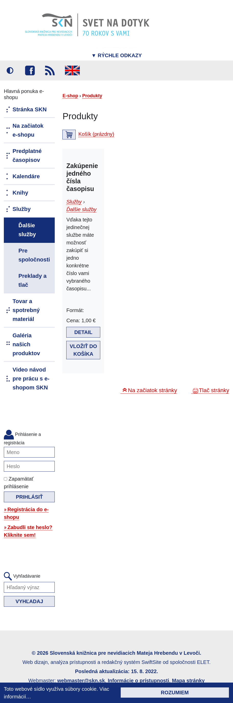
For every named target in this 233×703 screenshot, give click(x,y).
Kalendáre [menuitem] (26, 176)
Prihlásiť (29, 497)
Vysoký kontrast (10, 70)
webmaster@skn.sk (81, 680)
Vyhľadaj (29, 601)
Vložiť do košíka (83, 350)
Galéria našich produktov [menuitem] (26, 344)
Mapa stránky (188, 680)
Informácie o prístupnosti (138, 680)
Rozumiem (175, 692)
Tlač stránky (214, 390)
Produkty (92, 95)
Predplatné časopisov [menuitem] (27, 155)
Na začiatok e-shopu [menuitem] (28, 130)
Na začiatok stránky (152, 390)
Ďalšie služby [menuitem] (27, 229)
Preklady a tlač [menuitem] (32, 280)
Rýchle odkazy (116, 55)
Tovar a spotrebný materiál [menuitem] (26, 310)
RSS (50, 70)
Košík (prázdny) (96, 134)
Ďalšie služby (81, 209)
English (72, 70)
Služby (74, 202)
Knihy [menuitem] (20, 192)
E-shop (70, 95)
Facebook (30, 70)
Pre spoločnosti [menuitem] (34, 255)
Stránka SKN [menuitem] (30, 109)
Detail (83, 332)
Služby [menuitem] (22, 209)
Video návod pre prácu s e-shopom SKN (31, 378)
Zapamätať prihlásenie (19, 482)
